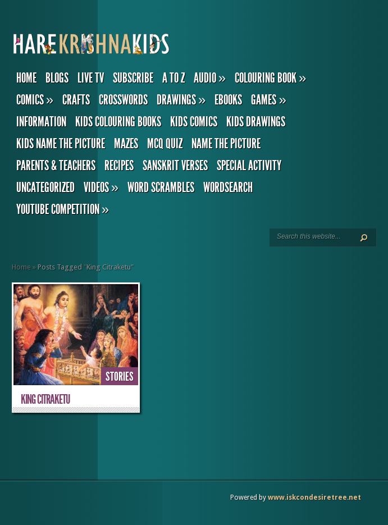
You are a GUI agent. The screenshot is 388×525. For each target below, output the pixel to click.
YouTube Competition (62, 209)
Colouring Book (270, 78)
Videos (101, 187)
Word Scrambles (160, 187)
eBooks (228, 100)
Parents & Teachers (55, 166)
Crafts (76, 100)
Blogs (57, 78)
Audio (210, 78)
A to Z (173, 78)
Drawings (181, 100)
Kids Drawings (255, 122)
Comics (34, 100)
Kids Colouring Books (118, 122)
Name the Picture (226, 144)
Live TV (90, 78)
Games (268, 100)
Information (41, 122)
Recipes (119, 166)
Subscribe (133, 78)
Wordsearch (228, 187)
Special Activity (249, 166)
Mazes (126, 144)
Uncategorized (45, 187)
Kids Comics (193, 122)
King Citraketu (45, 399)
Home (26, 78)
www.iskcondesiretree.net (314, 497)
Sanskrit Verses (175, 166)
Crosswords (123, 100)
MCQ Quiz (164, 144)
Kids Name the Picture (60, 144)
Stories (120, 376)
